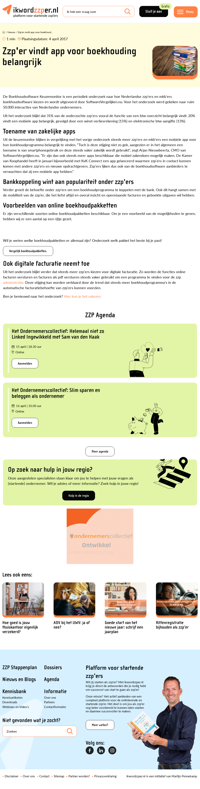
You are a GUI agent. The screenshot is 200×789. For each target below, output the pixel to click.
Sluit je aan (156, 10)
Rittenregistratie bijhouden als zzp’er (172, 625)
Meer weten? (100, 725)
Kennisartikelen (12, 697)
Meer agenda (100, 451)
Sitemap (59, 776)
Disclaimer (11, 776)
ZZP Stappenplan (19, 667)
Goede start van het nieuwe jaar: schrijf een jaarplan (124, 627)
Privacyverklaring (105, 776)
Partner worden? (79, 776)
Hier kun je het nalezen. (82, 296)
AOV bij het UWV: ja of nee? (72, 625)
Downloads (9, 702)
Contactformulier (55, 707)
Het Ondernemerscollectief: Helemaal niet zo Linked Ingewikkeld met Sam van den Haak (58, 334)
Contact (44, 776)
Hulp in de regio (78, 495)
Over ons (50, 697)
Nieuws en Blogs (19, 679)
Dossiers (53, 667)
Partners (49, 702)
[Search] (99, 11)
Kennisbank (14, 691)
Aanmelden (25, 363)
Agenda (51, 679)
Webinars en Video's (15, 707)
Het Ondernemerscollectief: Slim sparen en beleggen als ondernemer (56, 393)
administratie (13, 282)
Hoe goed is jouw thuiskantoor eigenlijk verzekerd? (20, 627)
